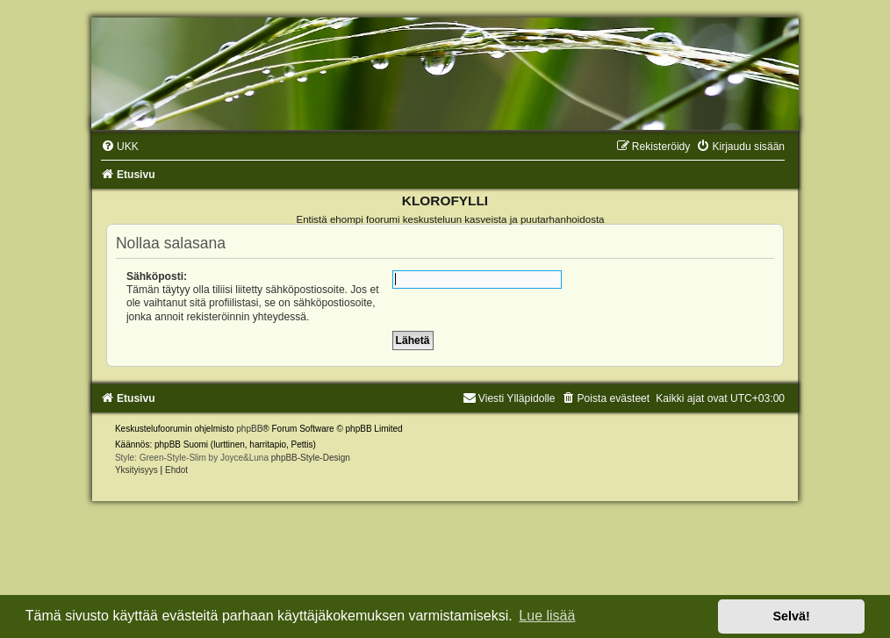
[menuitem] (120, 146)
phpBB (249, 429)
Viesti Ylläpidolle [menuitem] (509, 398)
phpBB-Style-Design (310, 457)
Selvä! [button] (790, 616)
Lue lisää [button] (547, 615)
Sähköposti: (156, 276)
